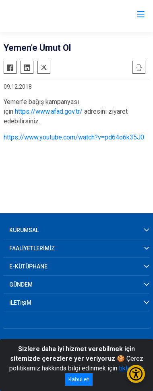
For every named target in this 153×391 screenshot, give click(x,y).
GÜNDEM (21, 284)
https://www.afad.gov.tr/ (49, 111)
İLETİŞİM (20, 302)
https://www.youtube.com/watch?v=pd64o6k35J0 (74, 137)
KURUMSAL (24, 230)
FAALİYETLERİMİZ (32, 248)
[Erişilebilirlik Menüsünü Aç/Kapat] (136, 374)
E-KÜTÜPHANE (28, 266)
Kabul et (78, 379)
